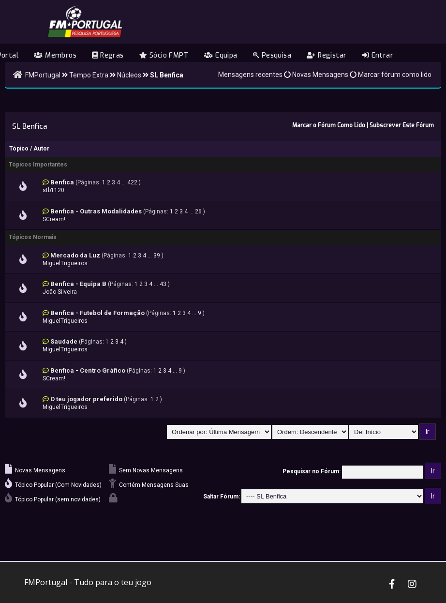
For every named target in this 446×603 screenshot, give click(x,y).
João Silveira (60, 291)
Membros (55, 55)
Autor (41, 148)
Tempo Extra (88, 75)
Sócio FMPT (164, 55)
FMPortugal (42, 75)
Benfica (62, 182)
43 (163, 284)
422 (132, 182)
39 (156, 255)
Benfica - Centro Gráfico (87, 370)
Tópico (19, 148)
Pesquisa (272, 55)
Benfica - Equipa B (78, 283)
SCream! (54, 219)
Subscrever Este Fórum (402, 125)
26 (198, 211)
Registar (326, 55)
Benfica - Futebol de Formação (97, 313)
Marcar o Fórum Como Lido (328, 125)
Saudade (63, 341)
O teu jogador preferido (86, 399)
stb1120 (53, 190)
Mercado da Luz (75, 255)
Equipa (220, 55)
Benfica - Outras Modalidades (96, 211)
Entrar (377, 55)
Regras (107, 55)
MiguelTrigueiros (65, 263)
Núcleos (129, 75)
